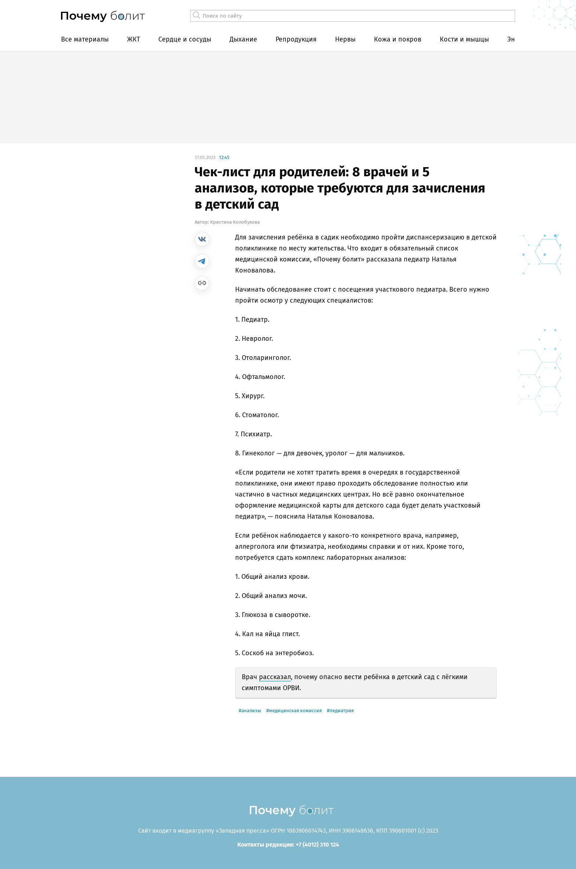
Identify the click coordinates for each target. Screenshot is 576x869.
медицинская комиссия (295, 710)
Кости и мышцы (464, 39)
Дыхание (243, 39)
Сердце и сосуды (184, 39)
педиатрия (342, 710)
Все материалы (85, 39)
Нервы (345, 39)
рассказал (275, 677)
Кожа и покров (397, 39)
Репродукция (296, 39)
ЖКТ (133, 39)
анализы (251, 710)
